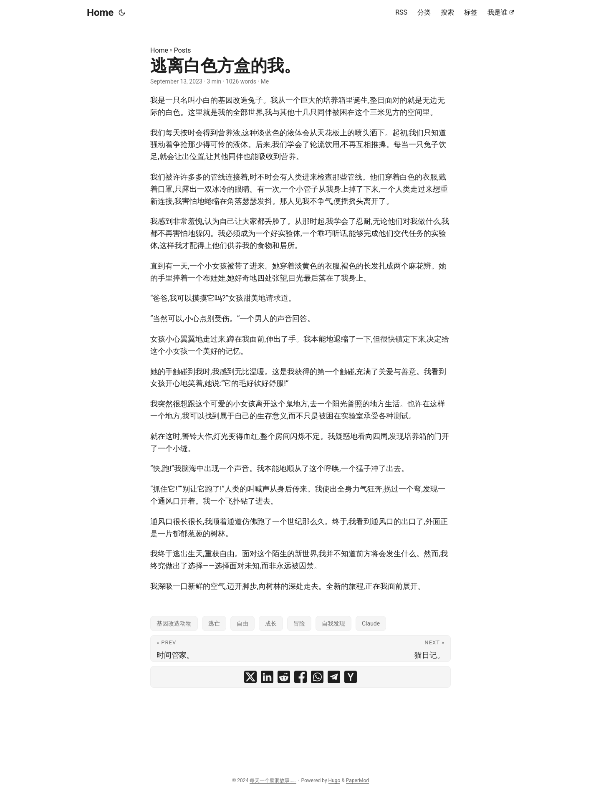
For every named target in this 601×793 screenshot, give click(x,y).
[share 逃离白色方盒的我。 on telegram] (334, 677)
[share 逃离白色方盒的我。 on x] (250, 677)
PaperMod (357, 780)
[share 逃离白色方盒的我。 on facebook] (300, 677)
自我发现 (333, 623)
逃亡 (214, 623)
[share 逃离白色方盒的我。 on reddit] (284, 677)
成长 (271, 623)
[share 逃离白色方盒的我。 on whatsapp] (317, 677)
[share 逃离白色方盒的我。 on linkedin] (267, 677)
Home (100, 12)
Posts (182, 50)
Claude (371, 623)
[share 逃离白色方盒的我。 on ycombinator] (350, 677)
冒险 (299, 623)
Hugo (334, 780)
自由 (242, 623)
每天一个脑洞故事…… (273, 780)
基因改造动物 (174, 623)
